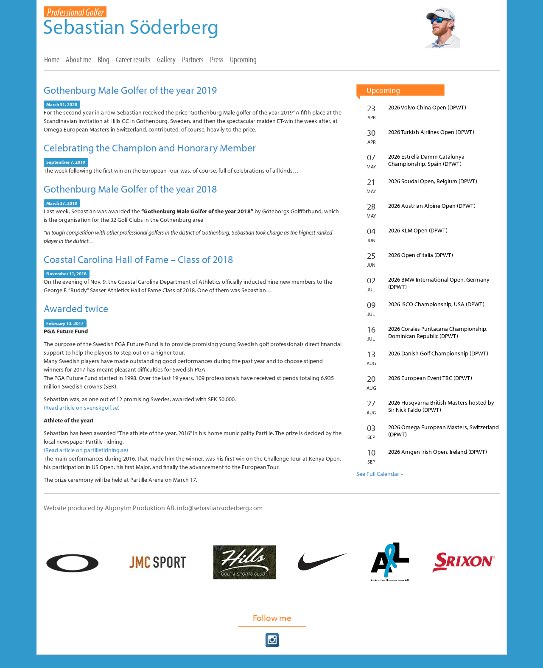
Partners (193, 59)
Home (51, 59)
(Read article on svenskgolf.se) (82, 407)
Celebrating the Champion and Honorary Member (150, 147)
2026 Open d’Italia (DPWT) (420, 255)
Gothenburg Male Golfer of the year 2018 (130, 188)
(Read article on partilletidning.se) (86, 450)
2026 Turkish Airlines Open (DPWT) (431, 132)
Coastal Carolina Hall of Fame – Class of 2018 (138, 259)
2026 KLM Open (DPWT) (418, 230)
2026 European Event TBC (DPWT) (430, 378)
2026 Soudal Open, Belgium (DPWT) (432, 181)
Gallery (166, 59)
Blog (103, 59)
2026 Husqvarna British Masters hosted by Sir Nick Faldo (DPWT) (441, 406)
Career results (133, 59)
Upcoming (243, 59)
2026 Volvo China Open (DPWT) (427, 107)
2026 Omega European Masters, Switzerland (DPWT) (443, 431)
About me (78, 59)
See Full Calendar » (379, 474)
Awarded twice (76, 308)
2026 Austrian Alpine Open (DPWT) (432, 206)
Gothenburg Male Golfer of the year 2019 (130, 90)
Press (217, 59)
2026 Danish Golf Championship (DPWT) (438, 353)
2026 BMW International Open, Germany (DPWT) (439, 283)
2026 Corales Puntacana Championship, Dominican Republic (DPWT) (437, 332)
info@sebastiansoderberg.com (220, 507)
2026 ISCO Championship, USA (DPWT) (436, 304)
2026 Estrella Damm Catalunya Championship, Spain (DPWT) (426, 160)
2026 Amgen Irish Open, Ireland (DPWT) (437, 452)
